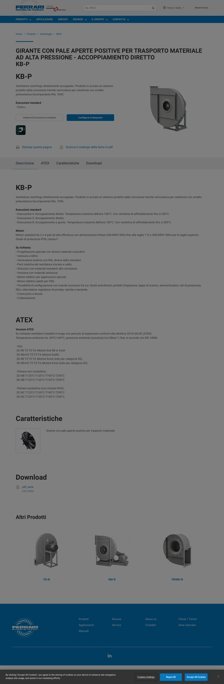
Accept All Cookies (196, 677)
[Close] (218, 676)
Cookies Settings (146, 677)
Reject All (171, 677)
